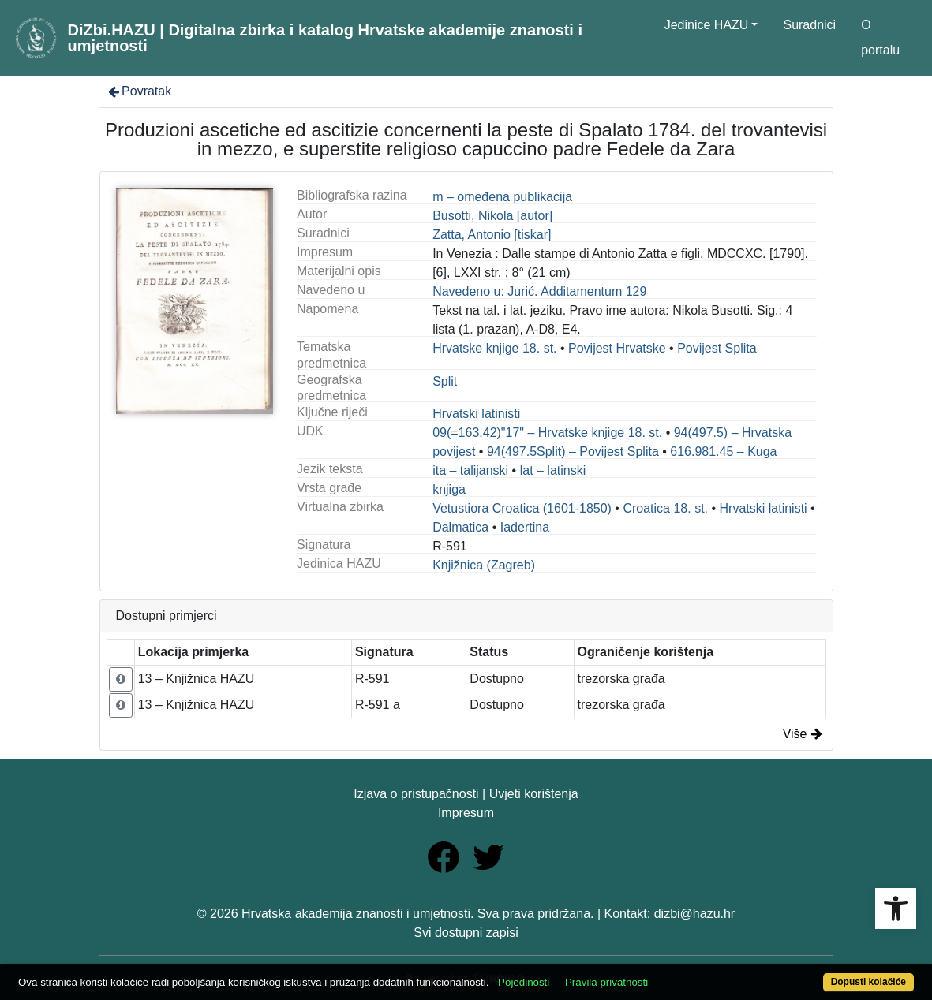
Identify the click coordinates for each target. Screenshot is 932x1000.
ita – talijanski (470, 470)
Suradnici (809, 25)
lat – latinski (553, 470)
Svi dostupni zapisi (466, 932)
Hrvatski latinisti (476, 413)
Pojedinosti (523, 982)
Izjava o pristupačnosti (416, 793)
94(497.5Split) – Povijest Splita (573, 451)
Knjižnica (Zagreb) (483, 565)
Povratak (139, 91)
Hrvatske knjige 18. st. (494, 348)
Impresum (466, 812)
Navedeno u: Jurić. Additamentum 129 (539, 291)
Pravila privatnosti (606, 982)
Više (802, 734)
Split (444, 381)
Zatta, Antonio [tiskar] (491, 234)
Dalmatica (460, 527)
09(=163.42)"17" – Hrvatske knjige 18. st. (547, 432)
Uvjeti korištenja (533, 793)
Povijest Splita (717, 348)
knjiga (449, 489)
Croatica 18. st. (665, 508)
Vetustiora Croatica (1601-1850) (522, 508)
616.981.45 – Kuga (723, 451)
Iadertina (524, 527)
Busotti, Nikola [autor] (492, 215)
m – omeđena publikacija (502, 196)
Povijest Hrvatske (617, 348)
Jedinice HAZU (706, 25)
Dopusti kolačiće (868, 981)
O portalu (880, 37)
